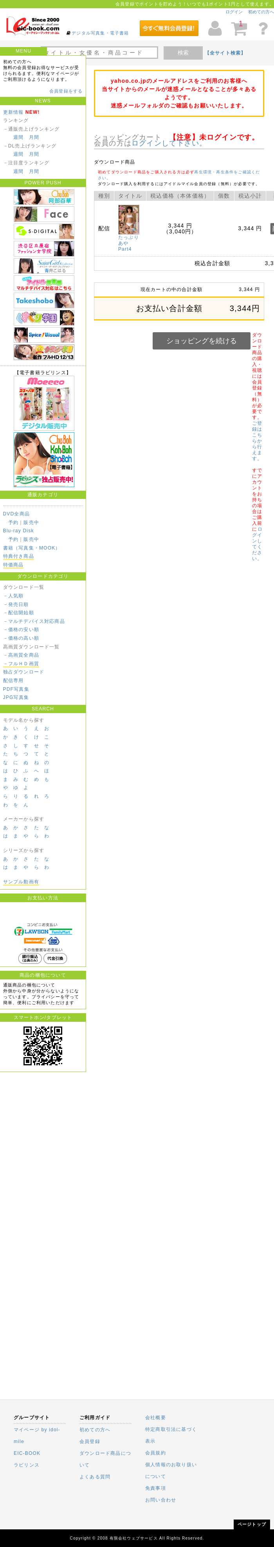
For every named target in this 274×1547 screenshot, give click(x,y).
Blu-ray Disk (18, 530)
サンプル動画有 (21, 882)
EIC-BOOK (27, 1453)
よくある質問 (94, 1477)
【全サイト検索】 (225, 53)
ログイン (234, 11)
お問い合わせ (160, 1500)
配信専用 (13, 680)
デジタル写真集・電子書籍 (100, 33)
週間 (18, 137)
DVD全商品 (16, 514)
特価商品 (13, 565)
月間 (34, 137)
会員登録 (89, 1441)
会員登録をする (66, 91)
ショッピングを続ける (201, 341)
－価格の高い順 (21, 638)
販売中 (31, 522)
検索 (183, 52)
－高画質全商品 (21, 655)
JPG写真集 (16, 697)
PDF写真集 (16, 689)
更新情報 (13, 112)
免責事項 (155, 1488)
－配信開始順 (18, 612)
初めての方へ (261, 11)
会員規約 (155, 1453)
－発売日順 (16, 604)
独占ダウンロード (24, 672)
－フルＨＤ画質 (21, 663)
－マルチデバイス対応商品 (34, 621)
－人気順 (13, 596)
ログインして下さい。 (169, 143)
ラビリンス (27, 1465)
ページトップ (252, 1524)
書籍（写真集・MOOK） (32, 548)
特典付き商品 (18, 556)
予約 (13, 522)
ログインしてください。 (257, 543)
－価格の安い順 (21, 629)
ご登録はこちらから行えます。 (257, 440)
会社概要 (155, 1417)
